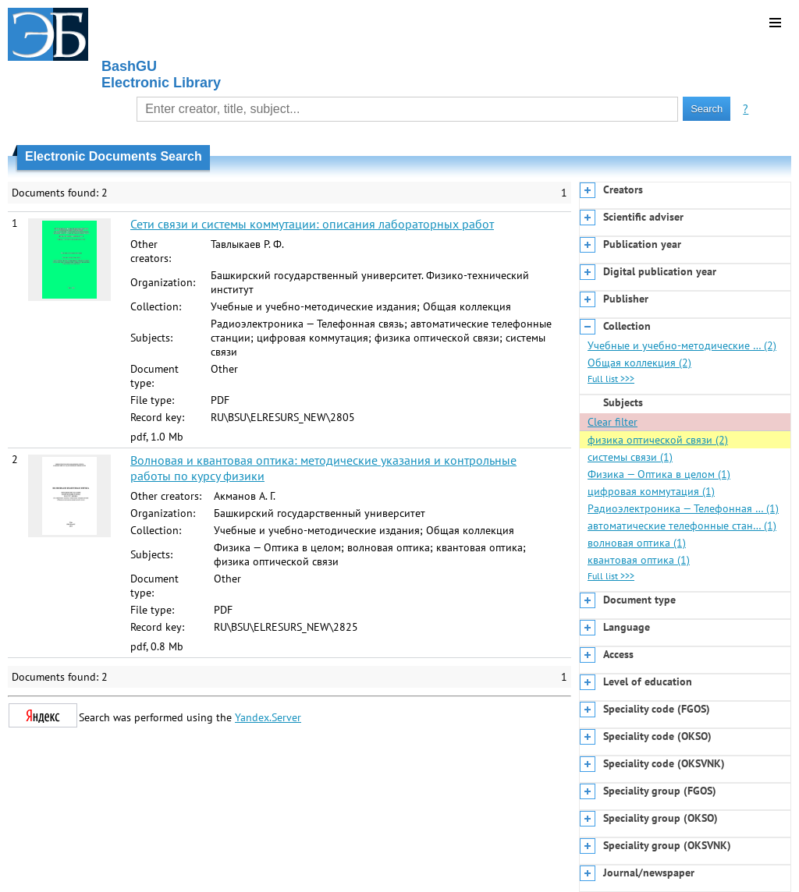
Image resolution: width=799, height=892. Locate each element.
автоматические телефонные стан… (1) (682, 526)
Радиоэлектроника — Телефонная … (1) (683, 508)
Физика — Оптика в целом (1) (659, 474)
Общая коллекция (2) (639, 363)
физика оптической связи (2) (658, 440)
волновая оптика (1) (637, 543)
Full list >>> (611, 378)
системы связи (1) (630, 457)
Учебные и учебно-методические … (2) (682, 345)
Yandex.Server (268, 717)
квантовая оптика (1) (639, 560)
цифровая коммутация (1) (651, 491)
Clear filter (612, 422)
